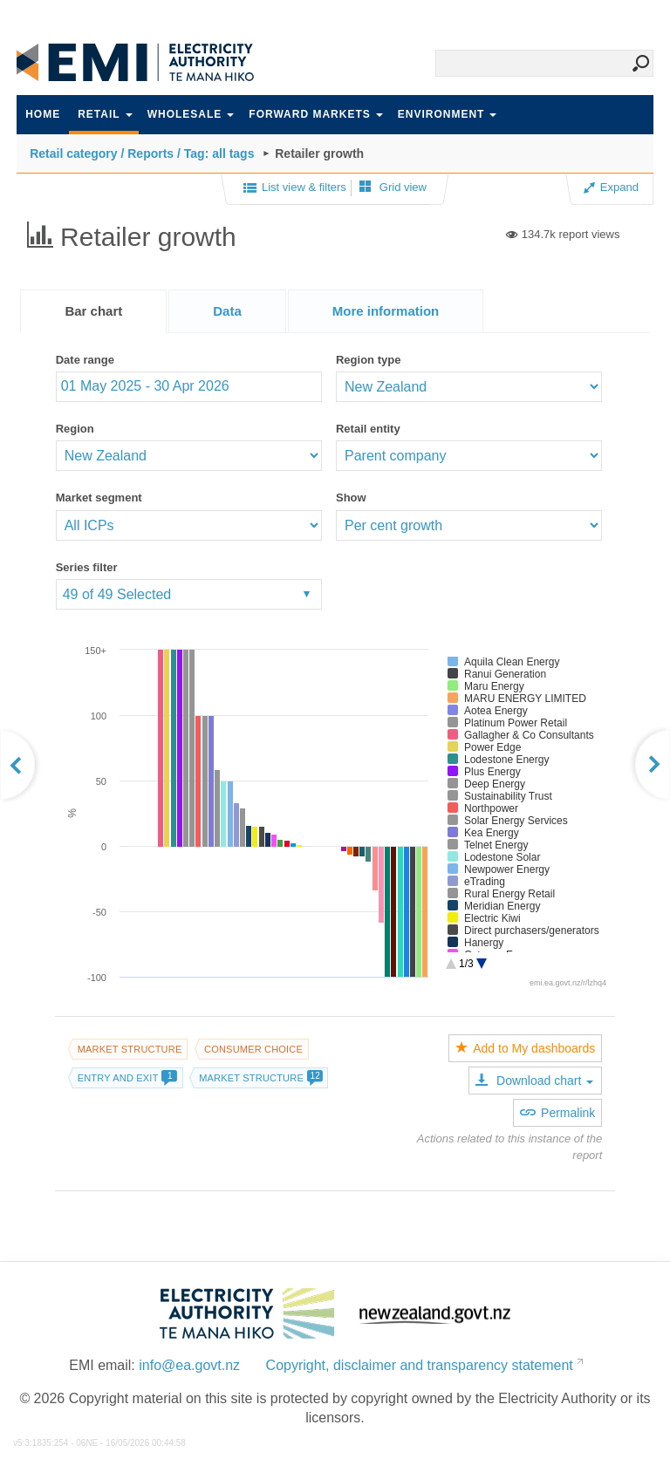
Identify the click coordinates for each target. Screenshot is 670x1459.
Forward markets (315, 114)
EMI (147, 62)
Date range (85, 359)
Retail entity (368, 428)
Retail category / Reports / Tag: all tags (142, 153)
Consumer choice (253, 1049)
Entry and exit (127, 1078)
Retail (105, 114)
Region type (368, 359)
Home (42, 114)
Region (75, 428)
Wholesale (191, 114)
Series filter (87, 567)
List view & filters (294, 188)
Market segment (99, 497)
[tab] (93, 311)
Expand (611, 187)
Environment (447, 114)
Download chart (534, 1080)
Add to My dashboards (525, 1048)
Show (351, 497)
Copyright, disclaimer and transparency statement (419, 1365)
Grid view (393, 187)
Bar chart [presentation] (93, 310)
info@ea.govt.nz (189, 1365)
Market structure (130, 1049)
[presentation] (386, 311)
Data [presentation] (227, 310)
